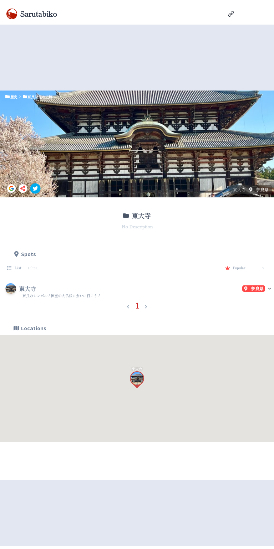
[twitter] (35, 188)
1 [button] (137, 305)
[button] (128, 305)
